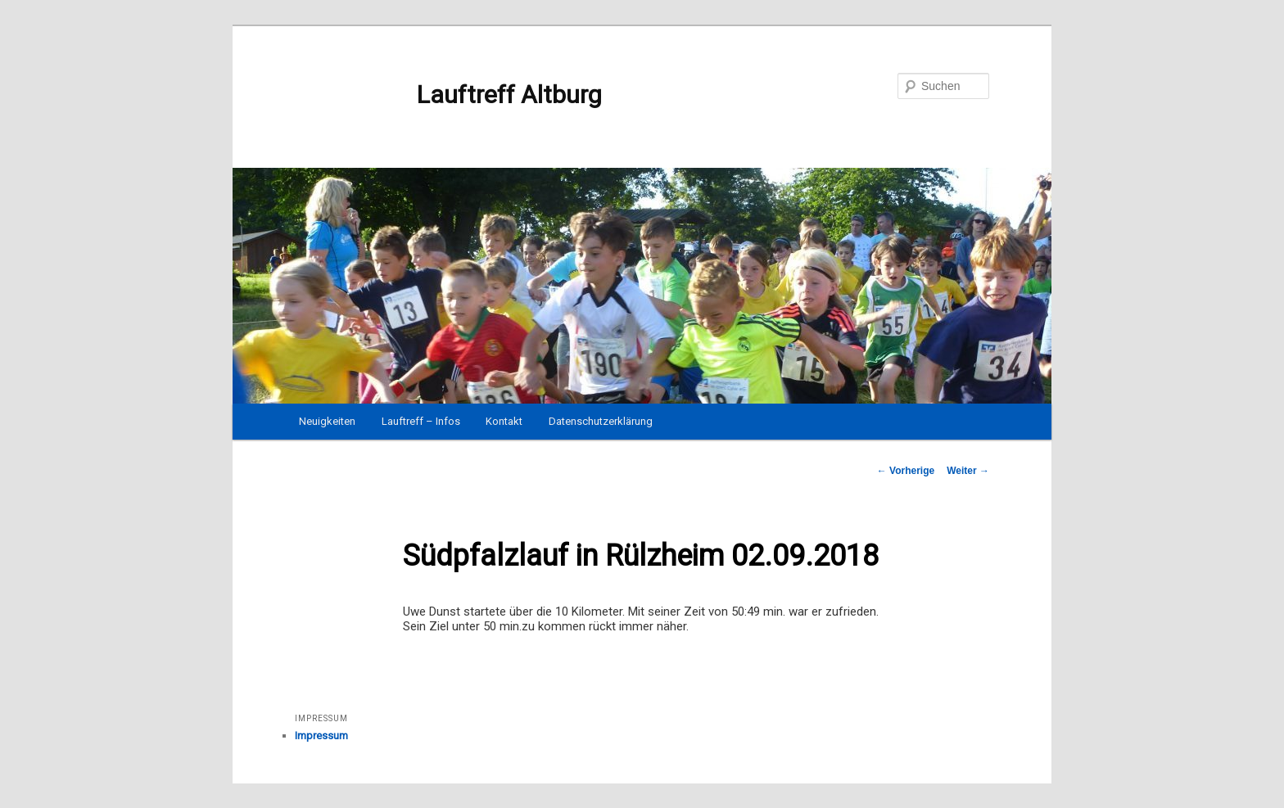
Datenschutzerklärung (601, 421)
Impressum (321, 735)
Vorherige (905, 470)
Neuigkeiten (327, 421)
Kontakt (504, 421)
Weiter (968, 470)
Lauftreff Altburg (448, 95)
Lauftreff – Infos (421, 421)
